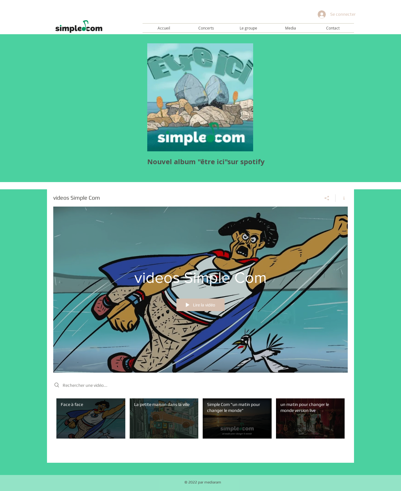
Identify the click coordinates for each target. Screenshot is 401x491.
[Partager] (327, 198)
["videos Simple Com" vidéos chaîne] (200, 426)
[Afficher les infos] (342, 198)
